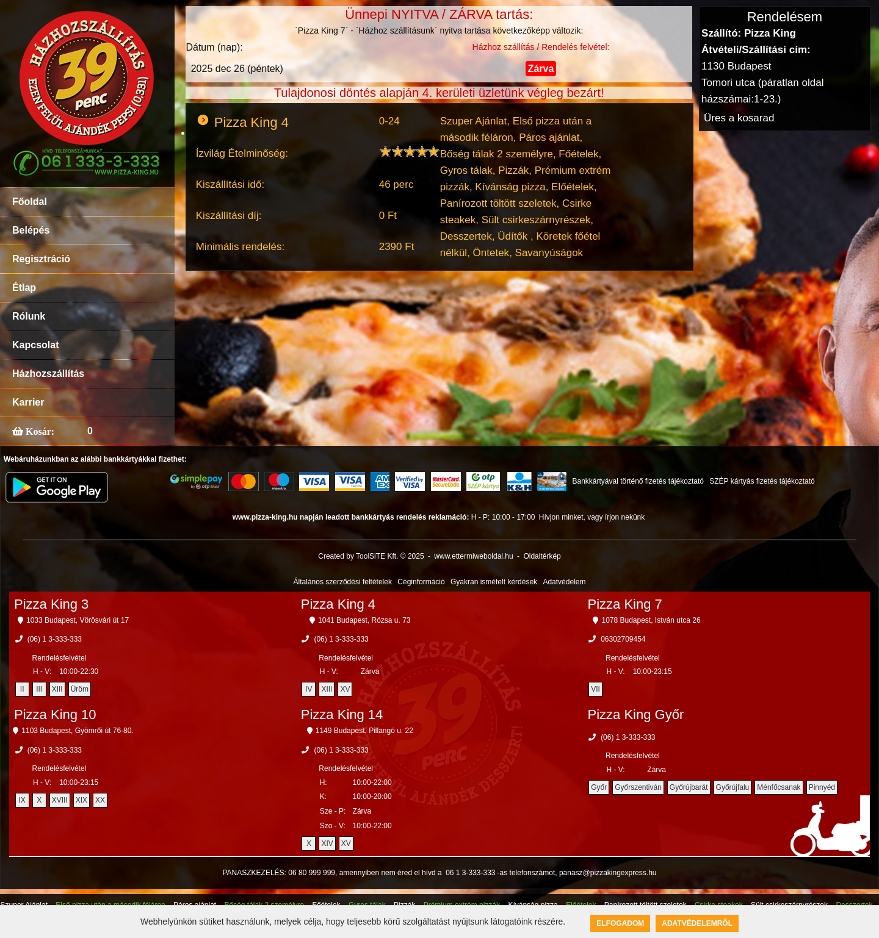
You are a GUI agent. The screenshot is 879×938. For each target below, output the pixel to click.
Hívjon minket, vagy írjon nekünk (592, 517)
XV (345, 689)
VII (595, 689)
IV (308, 689)
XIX (81, 800)
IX (21, 800)
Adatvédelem (564, 582)
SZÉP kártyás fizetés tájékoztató (762, 481)
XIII (57, 689)
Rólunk (28, 316)
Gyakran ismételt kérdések (493, 582)
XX (100, 800)
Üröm (80, 689)
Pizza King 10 (55, 714)
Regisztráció (41, 259)
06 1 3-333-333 (470, 872)
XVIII (60, 800)
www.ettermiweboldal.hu (473, 556)
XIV (327, 843)
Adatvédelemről (697, 923)
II (22, 689)
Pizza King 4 (338, 604)
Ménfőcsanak (778, 787)
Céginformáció (420, 582)
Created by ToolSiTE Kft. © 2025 (371, 556)
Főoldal (29, 201)
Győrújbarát (689, 787)
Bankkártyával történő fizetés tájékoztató (637, 481)
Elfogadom (620, 923)
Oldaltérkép (541, 556)
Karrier (28, 402)
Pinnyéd (822, 787)
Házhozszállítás (48, 373)
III (39, 689)
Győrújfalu (733, 787)
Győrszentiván (638, 787)
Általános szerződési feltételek (343, 582)
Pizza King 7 (625, 604)
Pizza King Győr (636, 714)
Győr (599, 787)
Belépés (30, 230)
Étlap (24, 287)
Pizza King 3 (51, 604)
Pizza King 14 (342, 714)
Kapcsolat (35, 345)
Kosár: (38, 431)
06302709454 (623, 639)
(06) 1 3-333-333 (54, 639)
